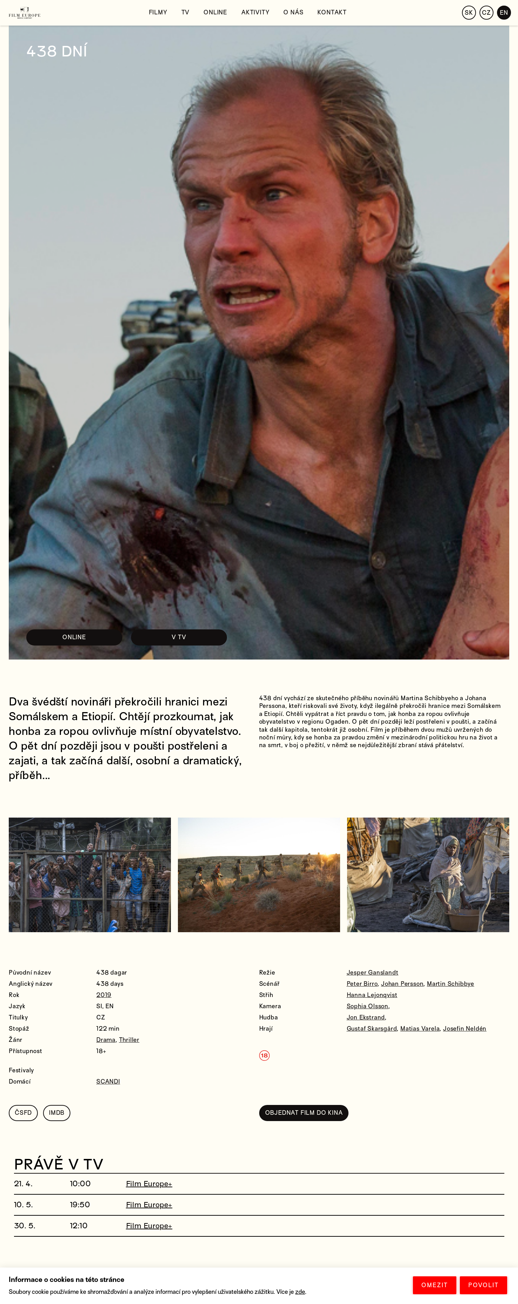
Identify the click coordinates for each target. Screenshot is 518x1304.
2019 (103, 995)
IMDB (56, 1113)
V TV (179, 637)
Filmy (158, 12)
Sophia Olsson (367, 1006)
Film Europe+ (149, 1184)
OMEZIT (434, 1285)
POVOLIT (483, 1285)
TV (185, 12)
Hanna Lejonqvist (372, 995)
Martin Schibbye (450, 984)
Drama (106, 1040)
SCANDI (108, 1081)
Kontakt (332, 12)
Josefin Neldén (464, 1028)
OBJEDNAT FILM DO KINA (304, 1113)
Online (215, 12)
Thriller (129, 1040)
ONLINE (74, 637)
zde (300, 1292)
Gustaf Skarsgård (372, 1028)
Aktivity (255, 12)
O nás (293, 12)
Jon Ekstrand (366, 1017)
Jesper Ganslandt (373, 972)
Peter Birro (362, 984)
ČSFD (23, 1113)
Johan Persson (402, 984)
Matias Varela (420, 1028)
